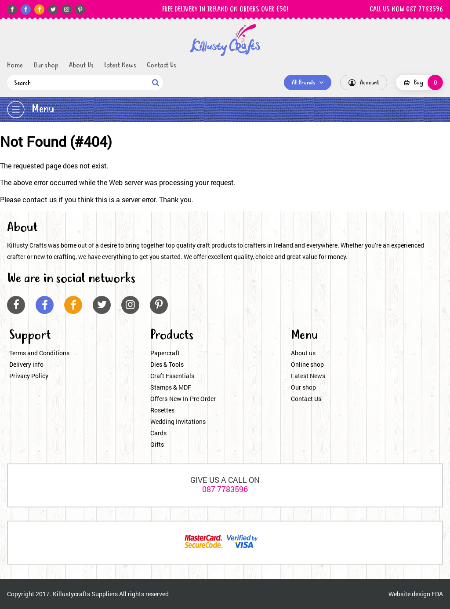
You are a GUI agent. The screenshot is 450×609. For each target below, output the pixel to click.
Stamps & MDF (170, 387)
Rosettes (162, 410)
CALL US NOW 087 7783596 (406, 10)
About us (303, 353)
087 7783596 (225, 489)
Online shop (307, 364)
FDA (437, 594)
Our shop (45, 65)
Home (15, 65)
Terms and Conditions (39, 353)
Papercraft (165, 353)
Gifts (157, 444)
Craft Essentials (172, 376)
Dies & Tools (167, 364)
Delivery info (26, 364)
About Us (81, 65)
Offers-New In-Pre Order (183, 398)
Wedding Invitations (178, 421)
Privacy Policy (28, 376)
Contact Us (161, 65)
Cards (158, 433)
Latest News (120, 65)
